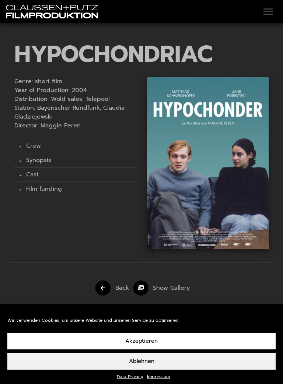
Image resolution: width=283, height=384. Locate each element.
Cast (31, 174)
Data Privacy (130, 380)
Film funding (43, 188)
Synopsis (37, 160)
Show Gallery (171, 287)
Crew (32, 145)
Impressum (158, 380)
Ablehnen (141, 364)
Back (122, 287)
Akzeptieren (141, 344)
